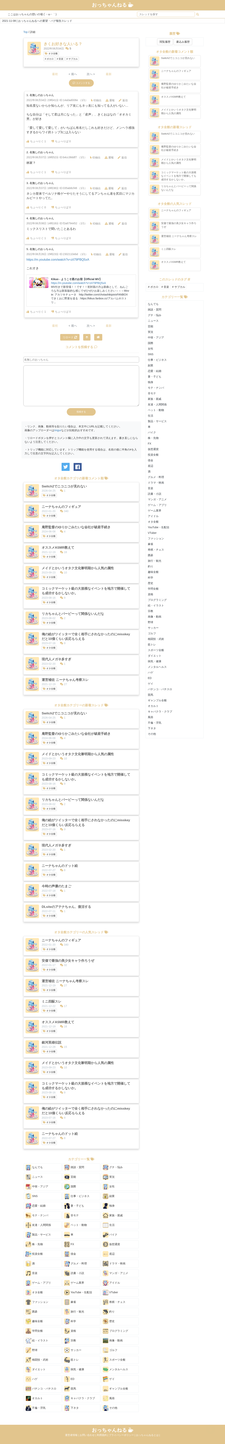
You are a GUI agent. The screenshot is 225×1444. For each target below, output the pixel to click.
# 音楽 (60, 59)
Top (25, 31)
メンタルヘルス (115, 1369)
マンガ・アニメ (115, 1273)
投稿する (81, 411)
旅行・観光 (74, 1312)
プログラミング (115, 1331)
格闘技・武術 (36, 1360)
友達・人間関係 (38, 1225)
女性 (109, 1187)
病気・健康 (74, 1369)
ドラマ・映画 (114, 1264)
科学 (70, 1321)
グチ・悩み (113, 1167)
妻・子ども (74, 1206)
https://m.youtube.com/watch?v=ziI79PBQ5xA (57, 259)
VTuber (110, 1292)
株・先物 (34, 1244)
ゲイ (109, 1379)
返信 (123, 100)
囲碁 (31, 1312)
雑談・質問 (74, 1167)
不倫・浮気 (35, 1408)
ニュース (34, 1177)
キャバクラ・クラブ (79, 1398)
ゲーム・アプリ (38, 1283)
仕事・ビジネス (77, 1196)
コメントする (81, 83)
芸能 (70, 1177)
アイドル (111, 1283)
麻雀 (70, 1302)
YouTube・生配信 (78, 1292)
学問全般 (34, 1331)
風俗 (109, 1398)
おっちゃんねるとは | (148, 1435)
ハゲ (31, 1379)
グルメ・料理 (75, 1264)
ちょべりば (61, 141)
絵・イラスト (36, 1341)
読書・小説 (74, 1273)
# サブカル (72, 59)
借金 (70, 1254)
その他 (110, 1408)
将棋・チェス (114, 1302)
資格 (70, 1331)
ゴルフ (110, 1350)
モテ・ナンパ (36, 1215)
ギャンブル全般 (115, 1389)
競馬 (70, 1389)
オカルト (34, 1398)
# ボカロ (49, 59)
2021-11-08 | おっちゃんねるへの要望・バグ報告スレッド (37, 20)
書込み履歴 (183, 41)
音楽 (31, 1273)
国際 (70, 1187)
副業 (109, 1196)
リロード (70, 337)
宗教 (70, 1341)
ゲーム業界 (74, 1283)
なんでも (34, 1167)
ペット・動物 (75, 1225)
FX (69, 1244)
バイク (110, 1235)
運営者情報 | (72, 1435)
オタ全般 (51, 53)
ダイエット (35, 1369)
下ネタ (71, 1408)
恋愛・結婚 (35, 1206)
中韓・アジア (36, 1187)
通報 (110, 100)
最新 (109, 74)
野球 (31, 1350)
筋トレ (71, 1360)
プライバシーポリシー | (122, 1435)
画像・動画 (113, 1341)
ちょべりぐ (36, 141)
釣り (109, 1312)
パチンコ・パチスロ (40, 1389)
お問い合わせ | (88, 1435)
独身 (109, 1206)
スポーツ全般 (114, 1360)
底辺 (109, 1254)
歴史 (109, 1321)
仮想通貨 (111, 1244)
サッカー (72, 1350)
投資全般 (34, 1254)
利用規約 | (103, 1435)
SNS (31, 1196)
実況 (109, 1177)
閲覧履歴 (165, 41)
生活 (109, 1225)
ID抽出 (96, 100)
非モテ (71, 1215)
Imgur (57, 430)
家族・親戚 (113, 1215)
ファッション (36, 1302)
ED (69, 1379)
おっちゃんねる (112, 5)
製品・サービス (38, 1235)
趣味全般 (34, 1321)
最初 (55, 74)
